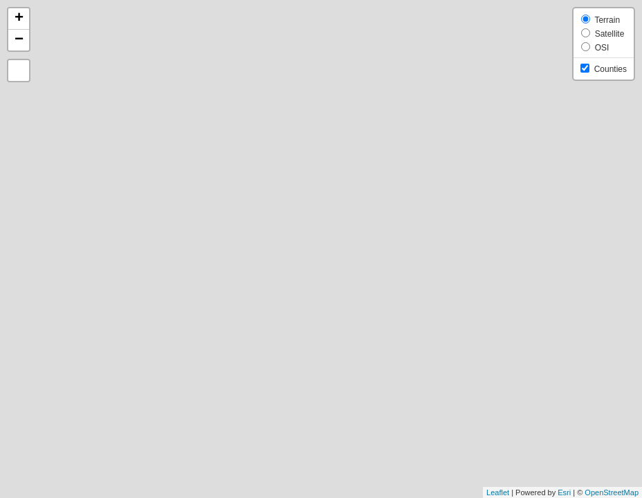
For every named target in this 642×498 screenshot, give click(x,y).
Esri (564, 492)
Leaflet (497, 492)
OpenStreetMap (612, 492)
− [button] (19, 40)
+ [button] (19, 18)
